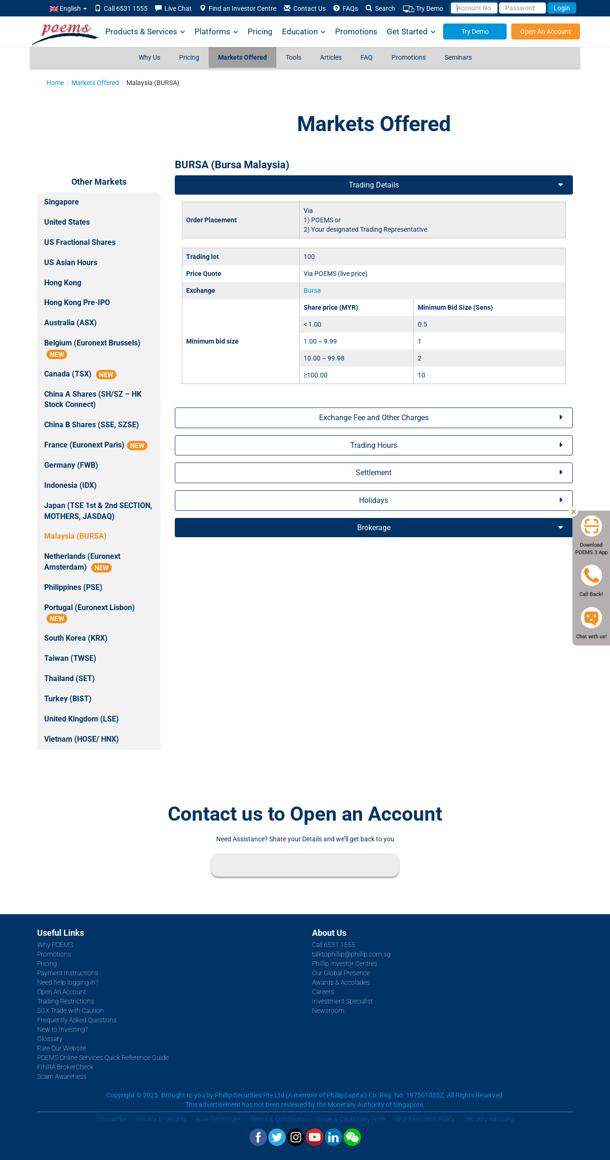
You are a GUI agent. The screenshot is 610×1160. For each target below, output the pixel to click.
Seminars (458, 57)
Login (562, 8)
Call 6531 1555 (121, 8)
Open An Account (545, 31)
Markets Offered (242, 57)
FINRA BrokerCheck (65, 1067)
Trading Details (374, 184)
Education (304, 31)
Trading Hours (373, 445)
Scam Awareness (61, 1076)
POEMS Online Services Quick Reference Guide (103, 1057)
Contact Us (305, 8)
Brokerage (374, 527)
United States (67, 222)
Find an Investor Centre (237, 8)
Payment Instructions (67, 973)
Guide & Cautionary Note (350, 1119)
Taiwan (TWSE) (70, 658)
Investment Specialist (342, 1001)
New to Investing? (62, 1029)
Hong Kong (62, 282)
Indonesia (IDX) (70, 485)
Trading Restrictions (65, 1001)
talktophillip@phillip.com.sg (351, 954)
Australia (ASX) (70, 322)
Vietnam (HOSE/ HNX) (81, 739)
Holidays (373, 500)
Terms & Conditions (278, 1119)
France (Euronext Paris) (96, 445)
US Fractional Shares (80, 242)
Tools (293, 57)
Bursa (312, 290)
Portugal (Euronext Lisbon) (89, 613)
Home (55, 82)
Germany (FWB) (71, 465)
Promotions (356, 31)
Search (380, 8)
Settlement (373, 472)
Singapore (61, 201)
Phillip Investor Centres (344, 963)
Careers (323, 991)
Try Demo (423, 9)
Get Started (411, 31)
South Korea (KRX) (76, 638)
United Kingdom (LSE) (81, 718)
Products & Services (145, 31)
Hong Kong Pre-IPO (77, 302)
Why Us (149, 57)
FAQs (345, 8)
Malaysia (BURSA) (75, 536)
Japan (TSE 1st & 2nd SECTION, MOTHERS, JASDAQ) (98, 511)
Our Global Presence (341, 973)
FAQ (366, 57)
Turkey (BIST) (68, 698)
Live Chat (173, 8)
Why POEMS (55, 944)
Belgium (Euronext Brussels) (92, 348)
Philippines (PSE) (73, 587)
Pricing (260, 31)
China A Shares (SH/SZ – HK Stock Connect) (92, 399)
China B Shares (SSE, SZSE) (91, 424)
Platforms (216, 31)
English (68, 8)
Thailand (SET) (69, 678)
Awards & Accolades (341, 982)
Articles (331, 57)
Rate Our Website (61, 1048)
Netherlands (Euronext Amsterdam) (82, 562)
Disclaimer (112, 1119)
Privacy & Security (161, 1119)
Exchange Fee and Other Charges (374, 417)
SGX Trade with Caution (70, 1010)
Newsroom (328, 1010)
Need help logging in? (67, 982)
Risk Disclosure (218, 1119)
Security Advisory (489, 1119)
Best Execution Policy (425, 1119)
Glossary (50, 1038)
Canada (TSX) (80, 374)
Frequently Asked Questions (77, 1020)
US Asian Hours (70, 262)
